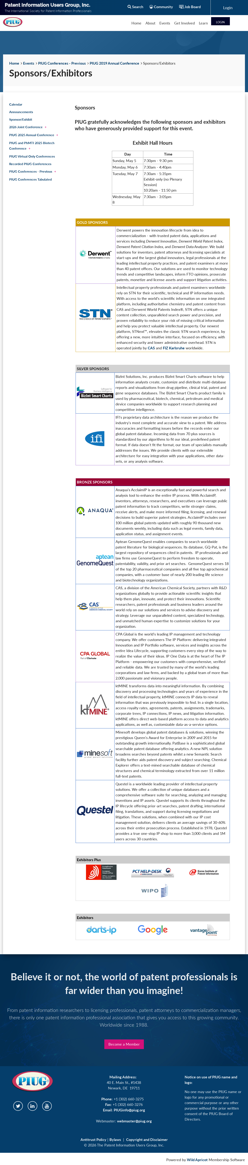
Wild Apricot (197, 1159)
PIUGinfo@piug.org (129, 1110)
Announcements (21, 112)
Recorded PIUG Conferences (30, 164)
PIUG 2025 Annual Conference (31, 135)
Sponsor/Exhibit (20, 119)
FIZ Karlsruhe (174, 348)
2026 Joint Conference (26, 127)
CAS (151, 348)
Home (14, 63)
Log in (228, 7)
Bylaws (115, 1139)
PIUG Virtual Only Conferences (32, 156)
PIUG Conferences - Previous (62, 63)
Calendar (15, 104)
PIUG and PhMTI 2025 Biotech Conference (31, 145)
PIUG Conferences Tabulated (30, 179)
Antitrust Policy (93, 1139)
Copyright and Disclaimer (147, 1139)
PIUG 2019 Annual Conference (114, 63)
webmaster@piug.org (134, 1121)
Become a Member (124, 1044)
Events (28, 63)
